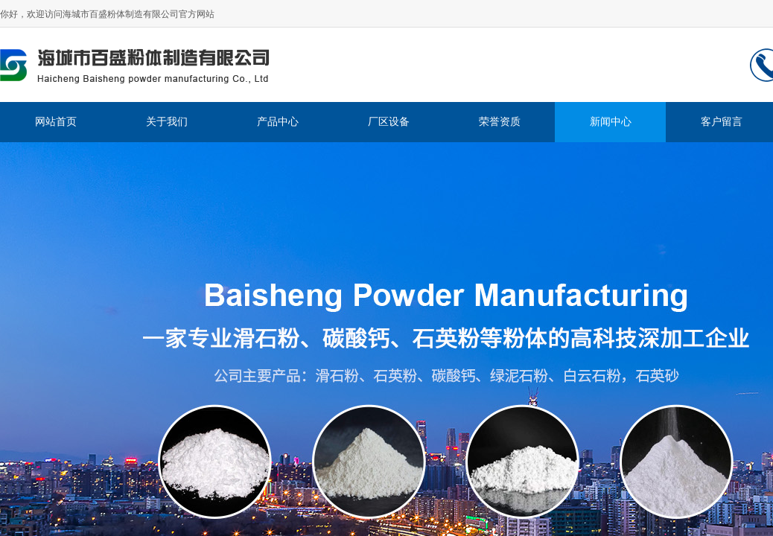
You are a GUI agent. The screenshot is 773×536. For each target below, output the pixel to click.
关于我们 (167, 121)
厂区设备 (389, 121)
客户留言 (721, 121)
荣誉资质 (500, 121)
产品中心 (278, 121)
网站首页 (56, 121)
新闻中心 (611, 121)
